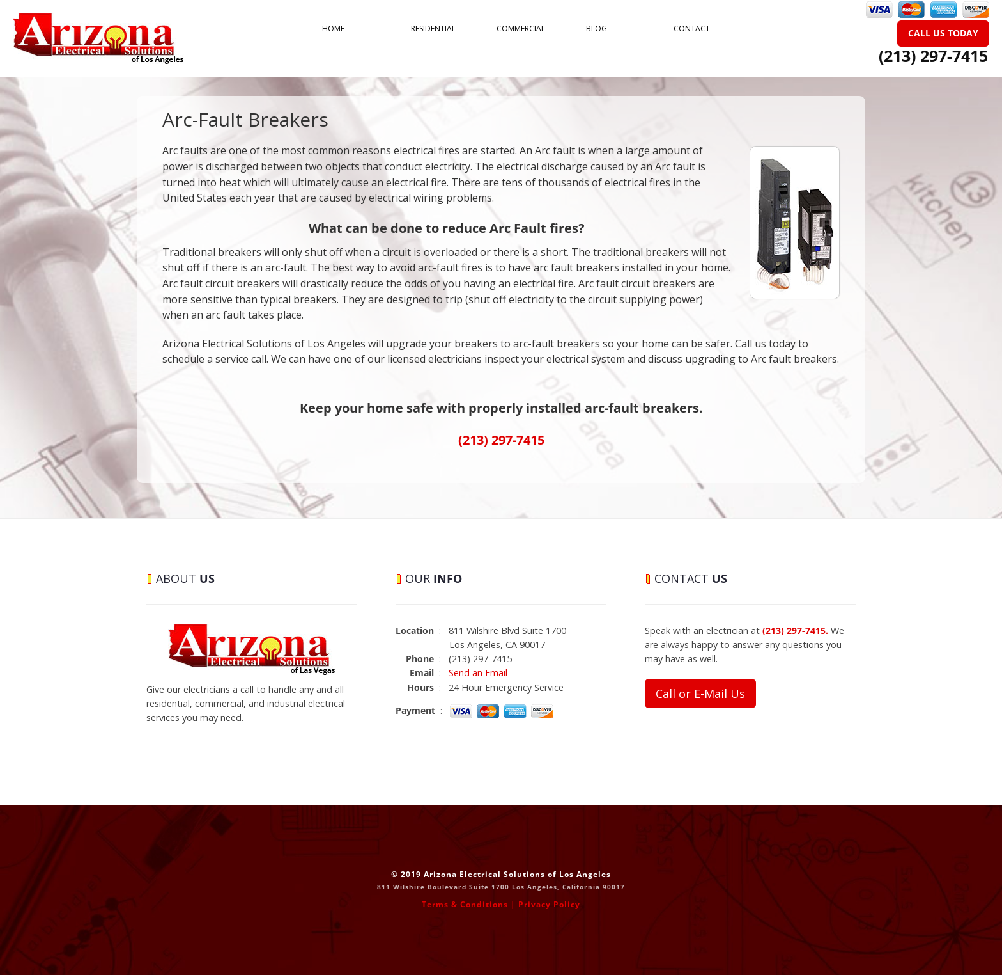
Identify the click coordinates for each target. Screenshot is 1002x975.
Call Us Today (943, 33)
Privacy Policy (549, 904)
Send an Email (478, 673)
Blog (596, 28)
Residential (433, 28)
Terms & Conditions (465, 904)
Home (333, 28)
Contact (692, 28)
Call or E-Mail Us (700, 693)
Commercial (521, 28)
